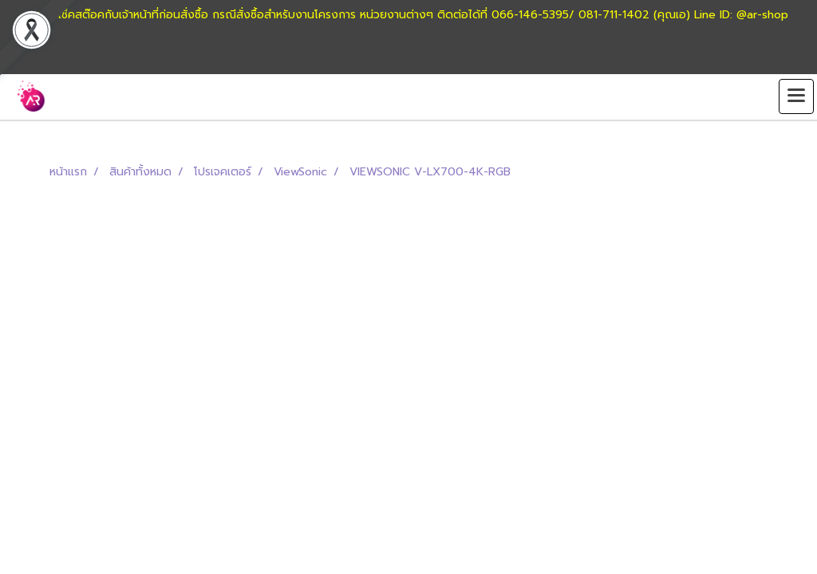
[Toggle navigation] (796, 96)
